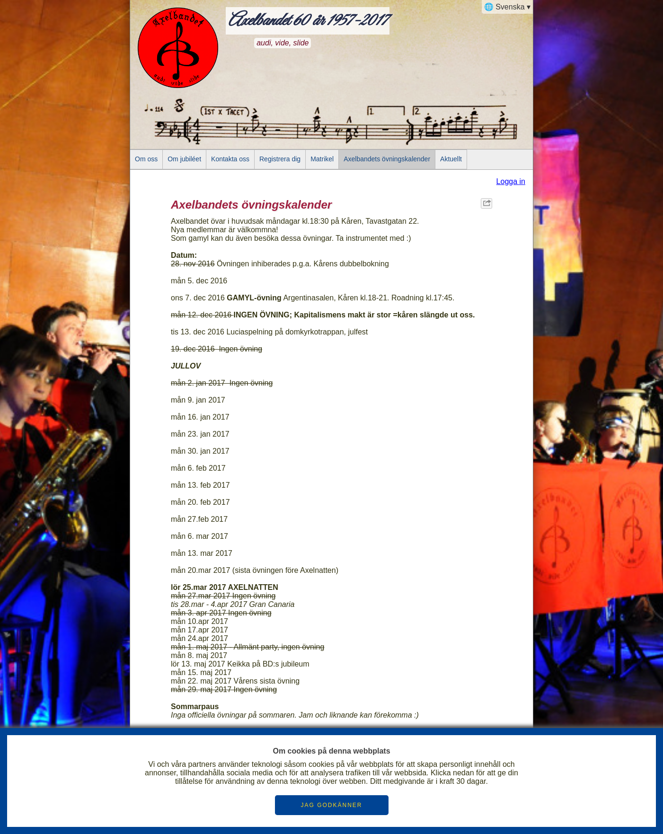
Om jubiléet (184, 159)
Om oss (146, 159)
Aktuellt (451, 159)
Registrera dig (280, 159)
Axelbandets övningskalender (387, 159)
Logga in (510, 181)
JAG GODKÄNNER (331, 805)
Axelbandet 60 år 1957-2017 (307, 20)
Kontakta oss (230, 159)
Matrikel (322, 159)
